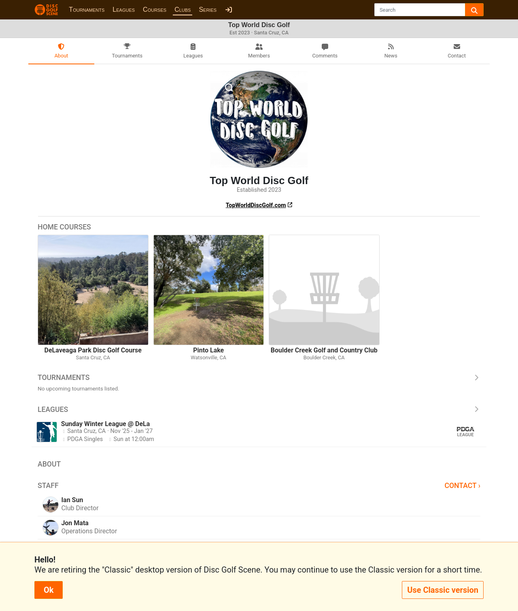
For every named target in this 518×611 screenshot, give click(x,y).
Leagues (124, 9)
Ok (48, 590)
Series (208, 9)
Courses (154, 9)
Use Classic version (442, 590)
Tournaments (86, 9)
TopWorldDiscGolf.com (256, 205)
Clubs (182, 9)
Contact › (462, 486)
